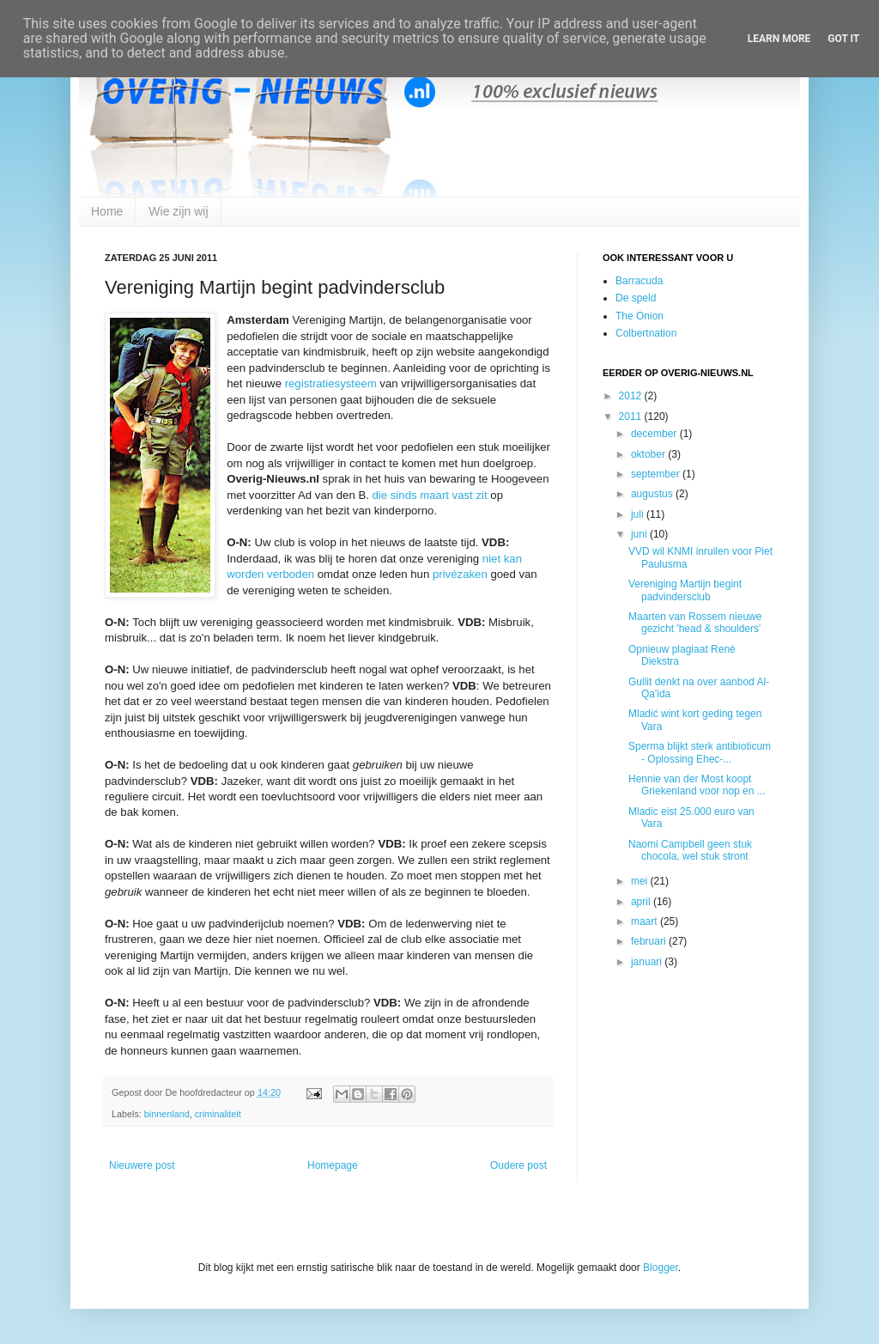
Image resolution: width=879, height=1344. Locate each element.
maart (645, 921)
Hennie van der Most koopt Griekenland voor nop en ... (697, 785)
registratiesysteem (331, 383)
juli (638, 514)
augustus (653, 494)
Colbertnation (645, 333)
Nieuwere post (142, 1165)
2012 (632, 396)
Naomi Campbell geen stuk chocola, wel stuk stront (690, 850)
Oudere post (518, 1165)
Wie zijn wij (178, 211)
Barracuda (639, 281)
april (642, 902)
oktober (649, 454)
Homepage (332, 1165)
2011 (632, 416)
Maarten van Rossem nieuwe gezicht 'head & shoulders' (694, 623)
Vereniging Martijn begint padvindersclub (685, 590)
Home (107, 211)
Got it (843, 39)
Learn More (779, 39)
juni (640, 534)
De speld (635, 298)
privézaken (460, 574)
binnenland (167, 1114)
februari (650, 941)
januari (647, 962)
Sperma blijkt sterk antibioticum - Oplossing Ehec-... (699, 752)
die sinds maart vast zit (430, 495)
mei (641, 881)
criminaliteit (218, 1114)
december (655, 434)
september (656, 474)
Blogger (660, 1268)
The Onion (639, 316)
